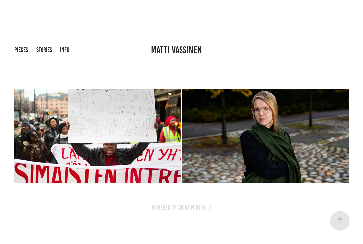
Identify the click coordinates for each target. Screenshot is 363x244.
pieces (21, 49)
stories (44, 49)
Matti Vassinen (176, 50)
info (64, 49)
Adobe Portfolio (194, 207)
